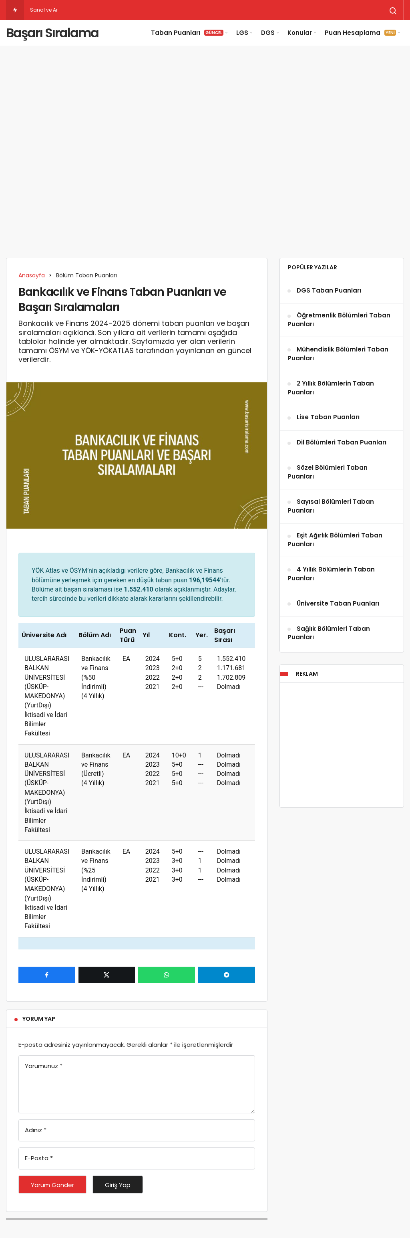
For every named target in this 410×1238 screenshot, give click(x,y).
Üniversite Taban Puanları (338, 603)
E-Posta (39, 1158)
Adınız (35, 1130)
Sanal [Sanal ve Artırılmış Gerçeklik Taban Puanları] (37, 9)
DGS (268, 32)
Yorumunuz (43, 1066)
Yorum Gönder (52, 1185)
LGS (242, 32)
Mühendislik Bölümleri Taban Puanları (337, 353)
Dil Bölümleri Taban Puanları (341, 442)
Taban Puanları (187, 32)
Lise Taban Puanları (328, 417)
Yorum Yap (38, 1019)
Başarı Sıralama (52, 33)
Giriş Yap (118, 1185)
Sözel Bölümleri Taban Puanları (327, 472)
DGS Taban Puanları (329, 290)
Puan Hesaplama (360, 32)
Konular (299, 32)
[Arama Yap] (393, 11)
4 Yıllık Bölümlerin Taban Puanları (331, 573)
